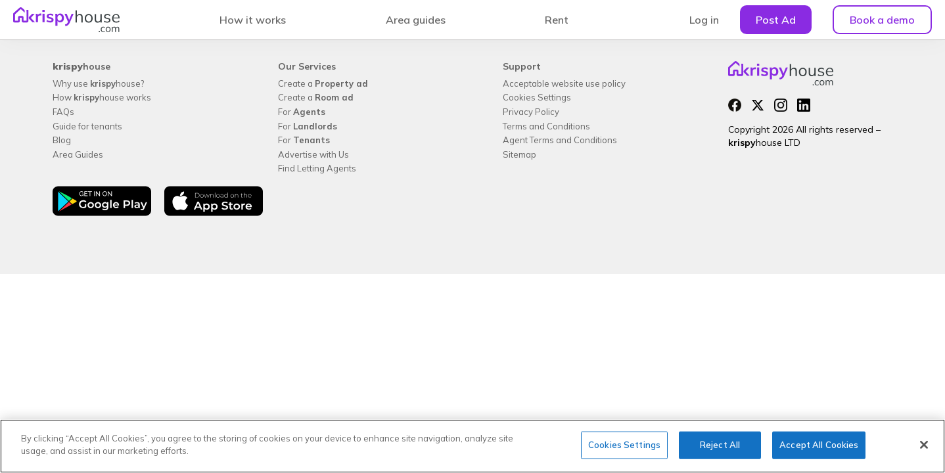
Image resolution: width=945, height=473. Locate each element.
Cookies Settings (537, 97)
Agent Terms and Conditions (560, 140)
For (301, 111)
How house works (102, 97)
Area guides (416, 19)
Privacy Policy (531, 111)
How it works (252, 19)
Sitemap (519, 154)
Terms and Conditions (546, 126)
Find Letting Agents (317, 168)
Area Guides (78, 154)
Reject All (720, 444)
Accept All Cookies (818, 444)
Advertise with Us (313, 154)
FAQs (63, 111)
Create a (323, 83)
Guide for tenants (87, 126)
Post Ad (776, 19)
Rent (556, 19)
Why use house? (98, 83)
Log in (704, 19)
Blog (62, 140)
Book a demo (882, 19)
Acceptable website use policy (564, 83)
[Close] (924, 444)
